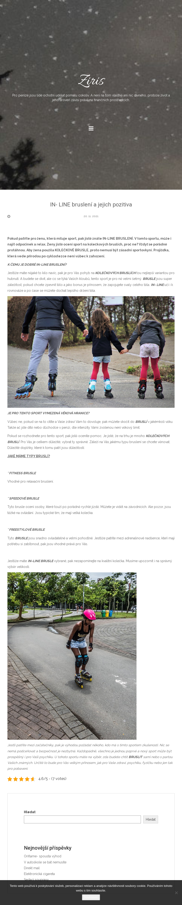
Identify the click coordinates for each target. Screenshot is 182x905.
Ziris (91, 86)
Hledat (30, 812)
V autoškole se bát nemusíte (45, 862)
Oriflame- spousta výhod (42, 856)
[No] (176, 892)
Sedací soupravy (36, 880)
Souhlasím (91, 897)
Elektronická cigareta (39, 874)
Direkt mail (32, 868)
